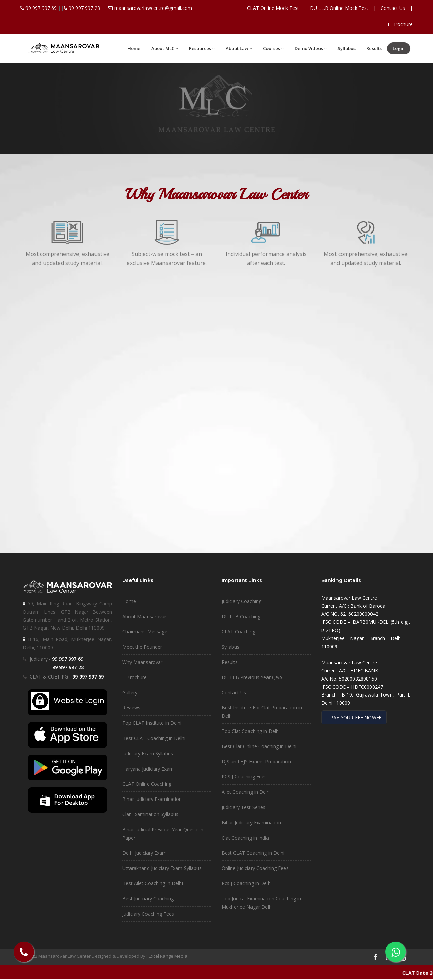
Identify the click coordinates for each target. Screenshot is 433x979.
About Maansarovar (144, 616)
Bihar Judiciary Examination (152, 799)
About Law (239, 48)
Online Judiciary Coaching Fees (255, 868)
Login (399, 48)
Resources (202, 48)
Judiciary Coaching (241, 601)
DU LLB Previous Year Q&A (252, 677)
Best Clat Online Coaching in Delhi (259, 746)
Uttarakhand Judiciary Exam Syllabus (162, 868)
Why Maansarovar (142, 662)
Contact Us (393, 8)
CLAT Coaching (238, 631)
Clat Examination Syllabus (150, 814)
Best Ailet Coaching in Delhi (152, 883)
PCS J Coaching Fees (244, 776)
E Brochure (134, 677)
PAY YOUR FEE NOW (354, 717)
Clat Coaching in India (245, 838)
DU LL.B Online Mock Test (339, 8)
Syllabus (346, 48)
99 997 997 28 (84, 8)
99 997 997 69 (41, 8)
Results (374, 48)
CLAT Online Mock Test (273, 8)
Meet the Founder (142, 646)
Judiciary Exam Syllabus (147, 753)
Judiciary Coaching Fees (148, 914)
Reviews (131, 707)
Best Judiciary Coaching (148, 898)
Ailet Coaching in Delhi (246, 792)
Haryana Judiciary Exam (148, 769)
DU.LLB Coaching (241, 616)
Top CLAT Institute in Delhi (151, 723)
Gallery (129, 692)
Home (133, 48)
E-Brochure (400, 24)
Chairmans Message (144, 631)
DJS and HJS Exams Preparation (256, 761)
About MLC (164, 48)
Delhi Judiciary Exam (144, 852)
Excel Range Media (168, 956)
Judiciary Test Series (243, 807)
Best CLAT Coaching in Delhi (153, 738)
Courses (273, 48)
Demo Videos (311, 48)
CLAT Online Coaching (146, 783)
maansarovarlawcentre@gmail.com (153, 8)
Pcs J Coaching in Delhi (247, 883)
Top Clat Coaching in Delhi (251, 731)
